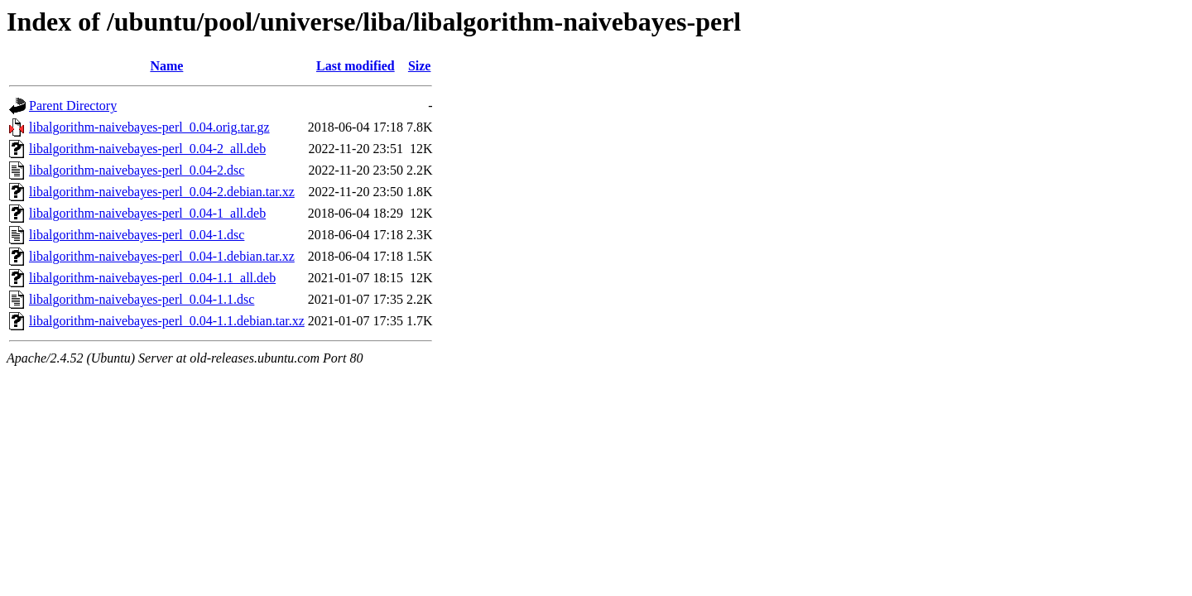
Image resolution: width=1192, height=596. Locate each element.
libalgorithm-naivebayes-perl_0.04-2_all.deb (147, 149)
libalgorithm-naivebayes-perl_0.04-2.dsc (136, 170)
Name (166, 66)
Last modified (355, 66)
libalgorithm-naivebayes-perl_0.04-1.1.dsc (141, 299)
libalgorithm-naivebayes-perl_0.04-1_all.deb (147, 213)
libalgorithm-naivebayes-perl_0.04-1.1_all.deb (152, 278)
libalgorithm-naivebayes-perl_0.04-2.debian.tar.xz (162, 192)
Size (419, 66)
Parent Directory (73, 106)
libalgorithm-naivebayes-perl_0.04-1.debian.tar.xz (162, 256)
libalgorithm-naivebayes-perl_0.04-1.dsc (136, 235)
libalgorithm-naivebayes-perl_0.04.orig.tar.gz (149, 127)
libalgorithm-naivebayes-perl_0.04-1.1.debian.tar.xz (167, 321)
